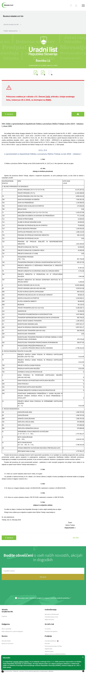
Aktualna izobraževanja (52, 614)
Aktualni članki (6, 641)
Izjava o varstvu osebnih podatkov (55, 654)
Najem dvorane (49, 619)
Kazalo (9, 114)
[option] (43, 60)
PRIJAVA (43, 577)
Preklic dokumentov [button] (12, 31)
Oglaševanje (48, 649)
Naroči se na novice (7, 643)
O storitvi (48, 629)
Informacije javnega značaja (53, 646)
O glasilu (4, 616)
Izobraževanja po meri (51, 617)
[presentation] (43, 589)
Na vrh (76, 538)
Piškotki (15, 671)
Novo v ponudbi (6, 629)
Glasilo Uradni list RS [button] (12, 24)
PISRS (48, 100)
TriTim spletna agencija (31, 671)
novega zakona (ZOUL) (21, 662)
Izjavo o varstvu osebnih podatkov (57, 598)
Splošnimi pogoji (36, 598)
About (55, 641)
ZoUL (48, 96)
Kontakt (47, 643)
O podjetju (48, 641)
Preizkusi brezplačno (51, 631)
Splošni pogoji (49, 651)
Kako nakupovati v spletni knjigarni (12, 631)
